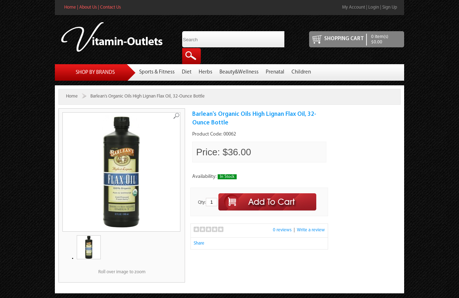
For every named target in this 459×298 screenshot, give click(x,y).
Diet (186, 72)
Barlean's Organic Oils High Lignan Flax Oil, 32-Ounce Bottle (147, 96)
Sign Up (389, 7)
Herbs (205, 72)
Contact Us (110, 7)
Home (70, 7)
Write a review (311, 230)
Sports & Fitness (157, 72)
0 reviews (282, 230)
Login (373, 7)
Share (199, 243)
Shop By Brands (95, 72)
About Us (88, 7)
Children (301, 72)
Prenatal (275, 72)
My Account (353, 7)
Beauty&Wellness (239, 72)
